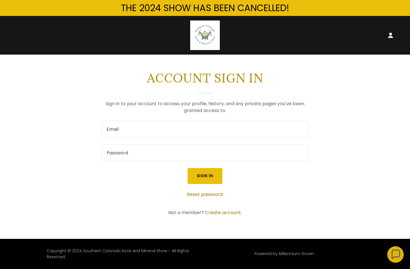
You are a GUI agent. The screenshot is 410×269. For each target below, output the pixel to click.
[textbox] (205, 129)
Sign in (205, 176)
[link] (205, 35)
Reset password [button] (205, 194)
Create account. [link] (223, 212)
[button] (390, 35)
